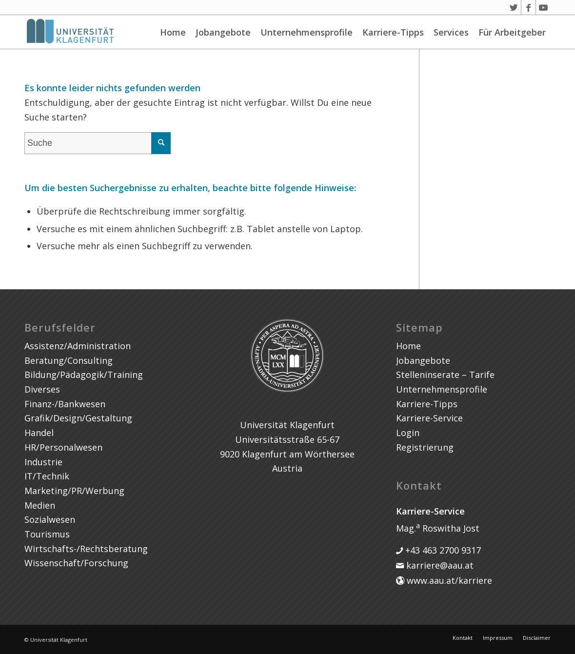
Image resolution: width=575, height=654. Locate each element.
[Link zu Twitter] (514, 7)
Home (173, 32)
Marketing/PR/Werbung (74, 490)
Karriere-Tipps (393, 32)
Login (407, 432)
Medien (39, 505)
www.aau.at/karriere (448, 580)
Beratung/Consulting (68, 360)
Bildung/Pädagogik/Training (83, 374)
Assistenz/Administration (77, 346)
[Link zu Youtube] (543, 7)
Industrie (43, 462)
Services (451, 32)
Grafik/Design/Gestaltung (78, 418)
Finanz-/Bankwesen (64, 404)
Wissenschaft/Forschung (76, 563)
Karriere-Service (429, 418)
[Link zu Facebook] (528, 7)
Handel (39, 432)
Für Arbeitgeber (512, 32)
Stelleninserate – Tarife (445, 374)
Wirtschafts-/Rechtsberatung (86, 549)
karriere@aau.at (439, 565)
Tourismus (47, 534)
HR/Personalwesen (63, 447)
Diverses (42, 389)
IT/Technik (46, 476)
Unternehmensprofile (306, 32)
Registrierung (425, 447)
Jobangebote (223, 32)
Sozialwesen (49, 519)
